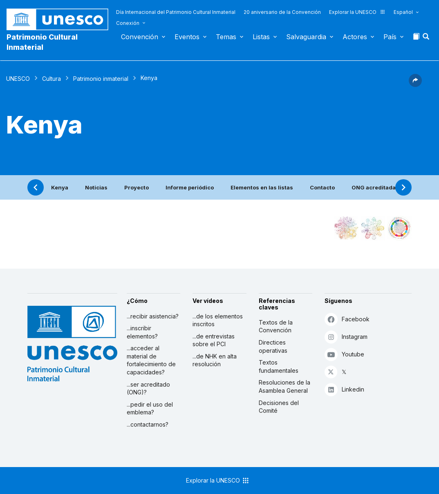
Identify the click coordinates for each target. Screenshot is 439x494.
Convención (139, 37)
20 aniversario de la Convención (282, 12)
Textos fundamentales (278, 366)
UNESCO (18, 78)
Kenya (59, 187)
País (389, 37)
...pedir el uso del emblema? (150, 408)
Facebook (347, 319)
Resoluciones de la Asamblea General (284, 386)
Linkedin (344, 389)
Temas (226, 37)
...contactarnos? (147, 424)
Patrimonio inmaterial (100, 78)
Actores (355, 37)
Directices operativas (273, 346)
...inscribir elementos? (142, 332)
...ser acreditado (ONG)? (148, 388)
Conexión (127, 23)
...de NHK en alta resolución (215, 360)
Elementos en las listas (262, 187)
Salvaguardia (306, 37)
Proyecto (136, 187)
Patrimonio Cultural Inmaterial (42, 42)
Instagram (346, 336)
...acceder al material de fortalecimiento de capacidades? (151, 360)
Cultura (51, 78)
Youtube (344, 354)
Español (403, 12)
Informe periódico (190, 187)
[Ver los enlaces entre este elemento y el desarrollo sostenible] (399, 228)
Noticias (96, 187)
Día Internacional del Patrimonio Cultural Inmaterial (175, 12)
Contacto (322, 187)
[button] (427, 38)
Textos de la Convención (276, 326)
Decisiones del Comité (279, 406)
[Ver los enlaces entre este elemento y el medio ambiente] (373, 228)
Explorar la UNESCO (357, 12)
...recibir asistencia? (153, 316)
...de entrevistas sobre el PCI (214, 340)
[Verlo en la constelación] (346, 228)
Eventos (187, 37)
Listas (261, 37)
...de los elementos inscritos (218, 320)
